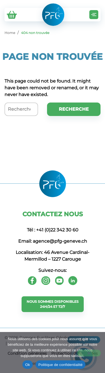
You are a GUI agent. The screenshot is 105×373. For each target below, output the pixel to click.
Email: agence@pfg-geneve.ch (52, 241)
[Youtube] (59, 280)
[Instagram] (45, 280)
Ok (27, 365)
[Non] (89, 353)
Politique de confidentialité (60, 365)
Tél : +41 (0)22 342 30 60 (52, 230)
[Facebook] (32, 280)
